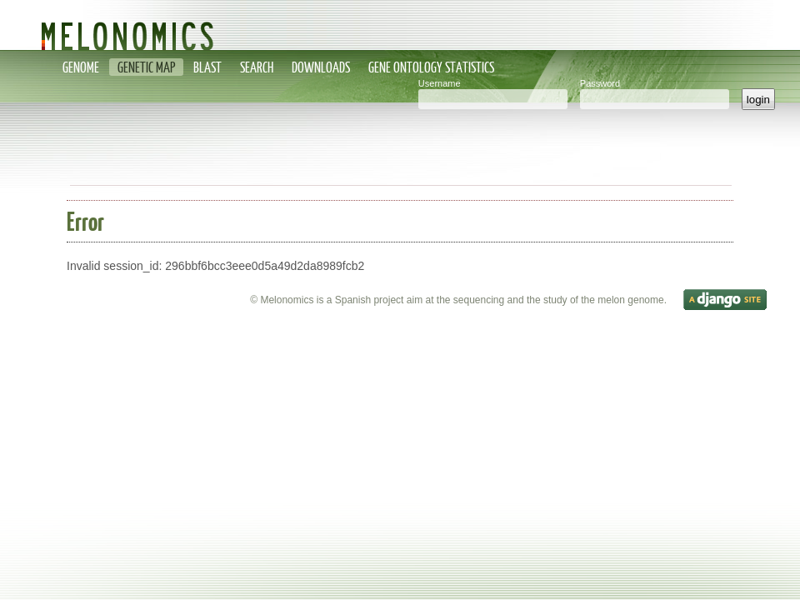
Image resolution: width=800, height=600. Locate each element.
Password (600, 83)
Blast (207, 67)
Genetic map (146, 67)
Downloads (321, 67)
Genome (80, 67)
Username (439, 83)
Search (256, 67)
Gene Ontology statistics (431, 67)
